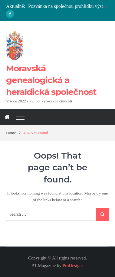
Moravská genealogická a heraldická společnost (51, 80)
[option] (68, 6)
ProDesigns (73, 265)
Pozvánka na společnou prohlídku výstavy (69, 6)
